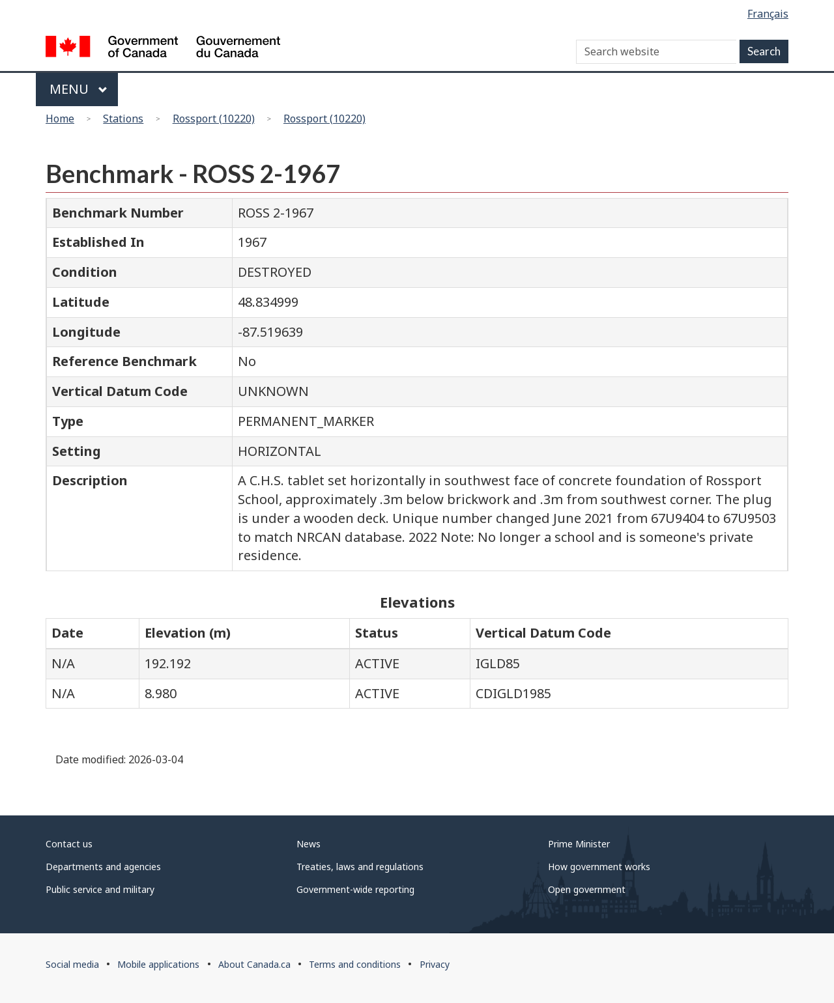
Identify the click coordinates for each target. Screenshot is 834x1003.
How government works (599, 866)
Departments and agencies (103, 866)
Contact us (69, 844)
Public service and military (100, 889)
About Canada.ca (254, 964)
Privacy (435, 964)
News (308, 844)
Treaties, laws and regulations (360, 866)
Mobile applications (158, 964)
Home (60, 118)
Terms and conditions (355, 964)
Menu (79, 89)
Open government (587, 889)
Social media (72, 964)
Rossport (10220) (214, 118)
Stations (123, 118)
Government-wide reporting (355, 889)
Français (767, 14)
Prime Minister (579, 844)
